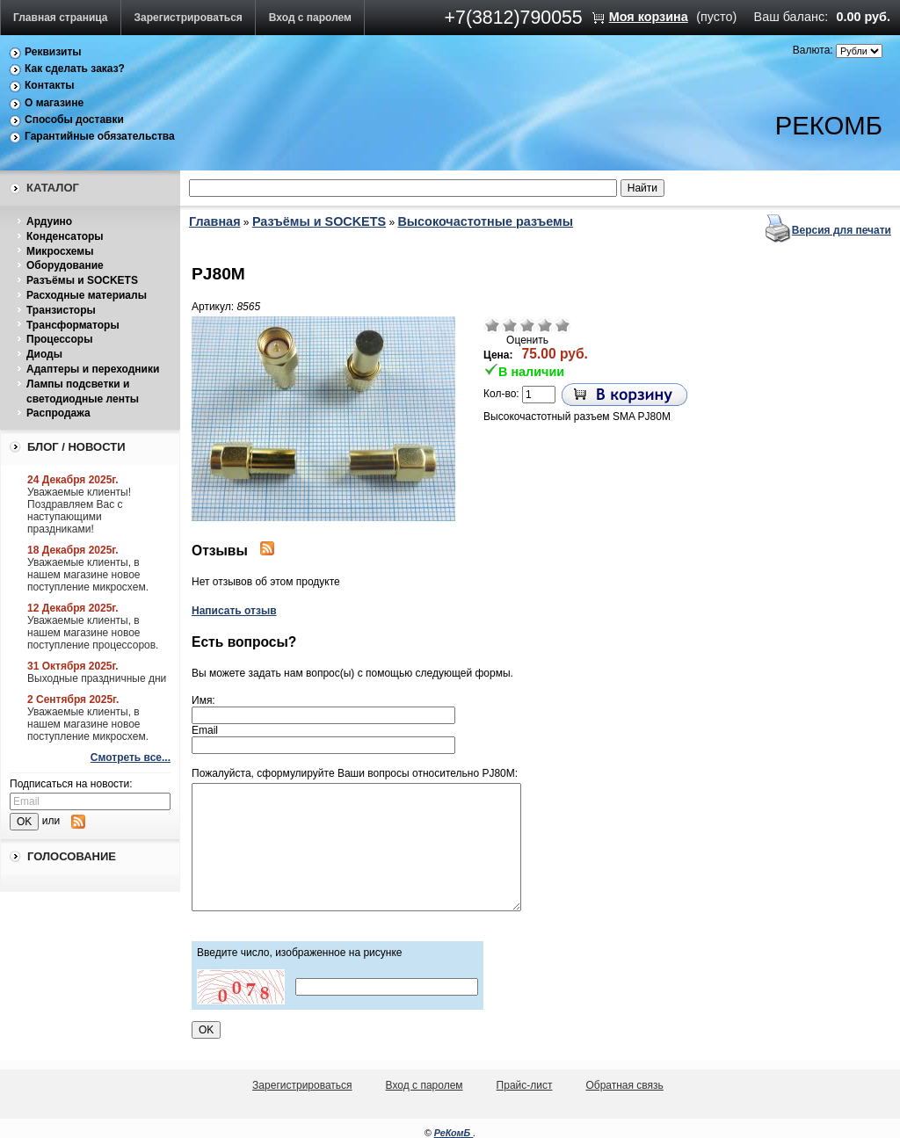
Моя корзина (648, 17)
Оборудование (65, 265)
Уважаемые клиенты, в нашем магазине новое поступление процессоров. (92, 632)
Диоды (44, 354)
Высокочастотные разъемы (485, 221)
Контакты (50, 85)
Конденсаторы (65, 236)
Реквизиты (53, 52)
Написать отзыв (234, 611)
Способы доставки (74, 119)
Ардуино (49, 221)
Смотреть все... (131, 757)
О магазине (54, 103)
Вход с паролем (310, 17)
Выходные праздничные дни (96, 678)
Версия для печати (841, 230)
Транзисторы (61, 310)
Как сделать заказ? (75, 68)
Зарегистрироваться (188, 17)
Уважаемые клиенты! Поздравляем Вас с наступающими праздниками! (79, 510)
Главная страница (60, 17)
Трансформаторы (73, 325)
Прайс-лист (525, 1085)
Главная (215, 221)
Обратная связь (624, 1085)
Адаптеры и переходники (92, 369)
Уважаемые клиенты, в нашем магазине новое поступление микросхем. (88, 574)
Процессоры (59, 339)
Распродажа (58, 413)
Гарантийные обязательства (100, 136)
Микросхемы (59, 251)
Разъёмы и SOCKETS (82, 280)
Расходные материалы (86, 295)
